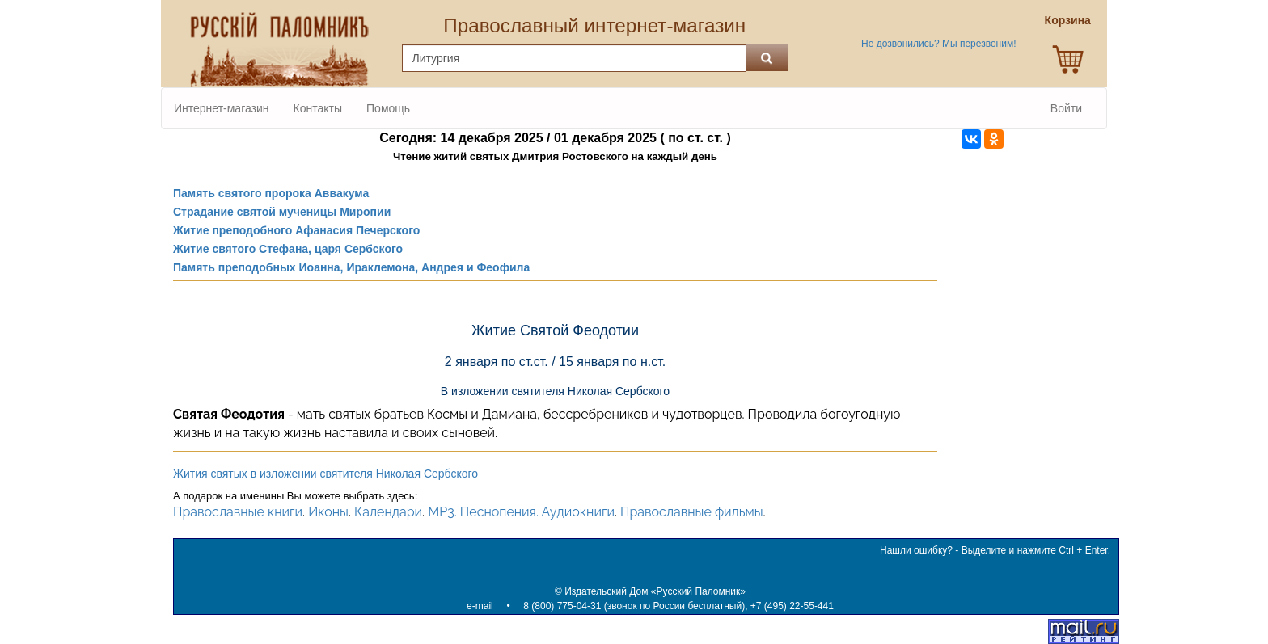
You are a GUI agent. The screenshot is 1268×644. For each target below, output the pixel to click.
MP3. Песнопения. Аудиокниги (521, 512)
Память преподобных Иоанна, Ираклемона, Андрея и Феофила (351, 267)
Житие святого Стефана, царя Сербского (288, 248)
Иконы (328, 512)
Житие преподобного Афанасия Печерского (296, 230)
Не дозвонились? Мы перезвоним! (938, 43)
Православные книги (237, 512)
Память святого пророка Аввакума (271, 193)
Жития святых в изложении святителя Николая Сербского (325, 473)
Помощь (388, 108)
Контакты (318, 108)
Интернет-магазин (221, 108)
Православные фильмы (691, 512)
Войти (1066, 108)
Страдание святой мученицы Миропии (282, 211)
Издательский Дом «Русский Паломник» (655, 591)
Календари (388, 512)
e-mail (480, 606)
